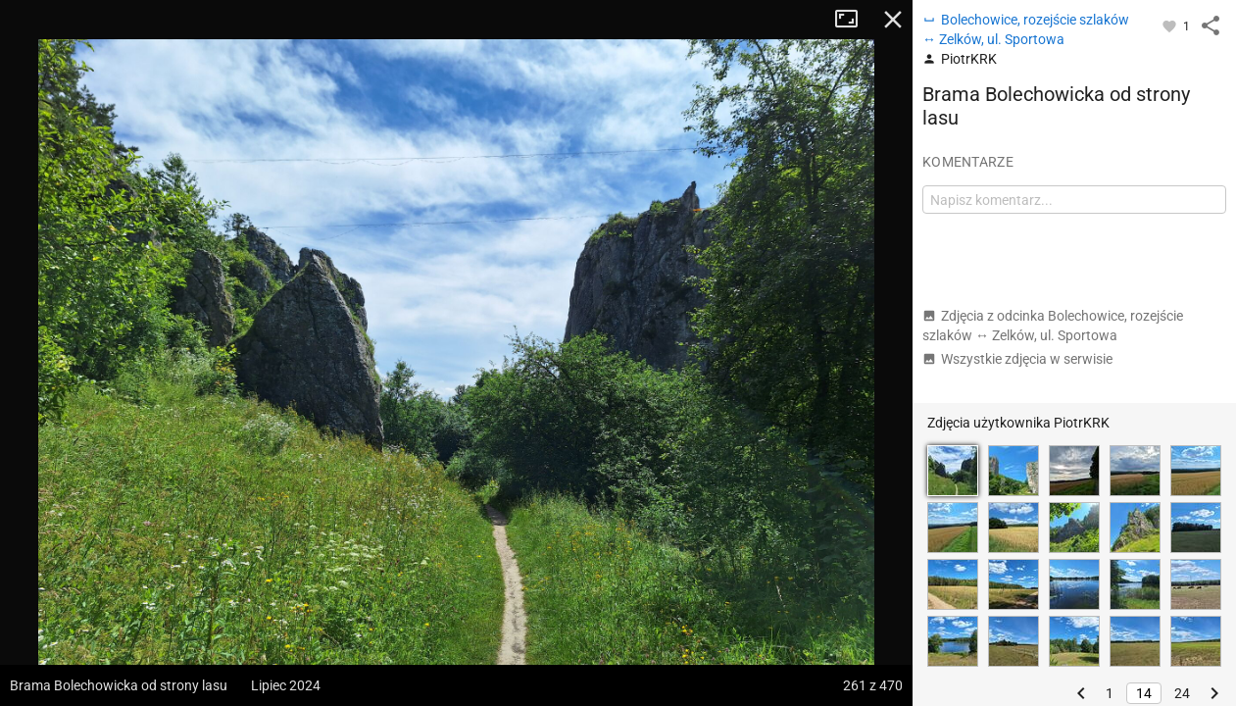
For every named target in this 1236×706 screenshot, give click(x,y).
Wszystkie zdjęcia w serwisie (1017, 359)
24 (1182, 693)
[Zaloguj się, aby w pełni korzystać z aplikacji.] (1171, 25)
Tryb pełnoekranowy (853, 19)
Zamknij (893, 19)
